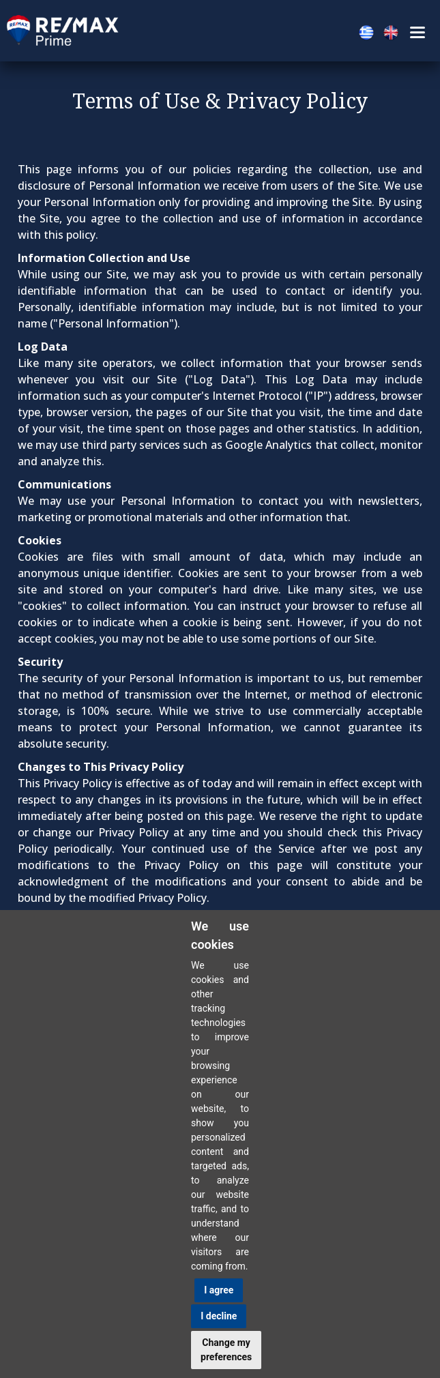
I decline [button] (219, 1315)
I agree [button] (218, 1290)
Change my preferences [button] (226, 1349)
